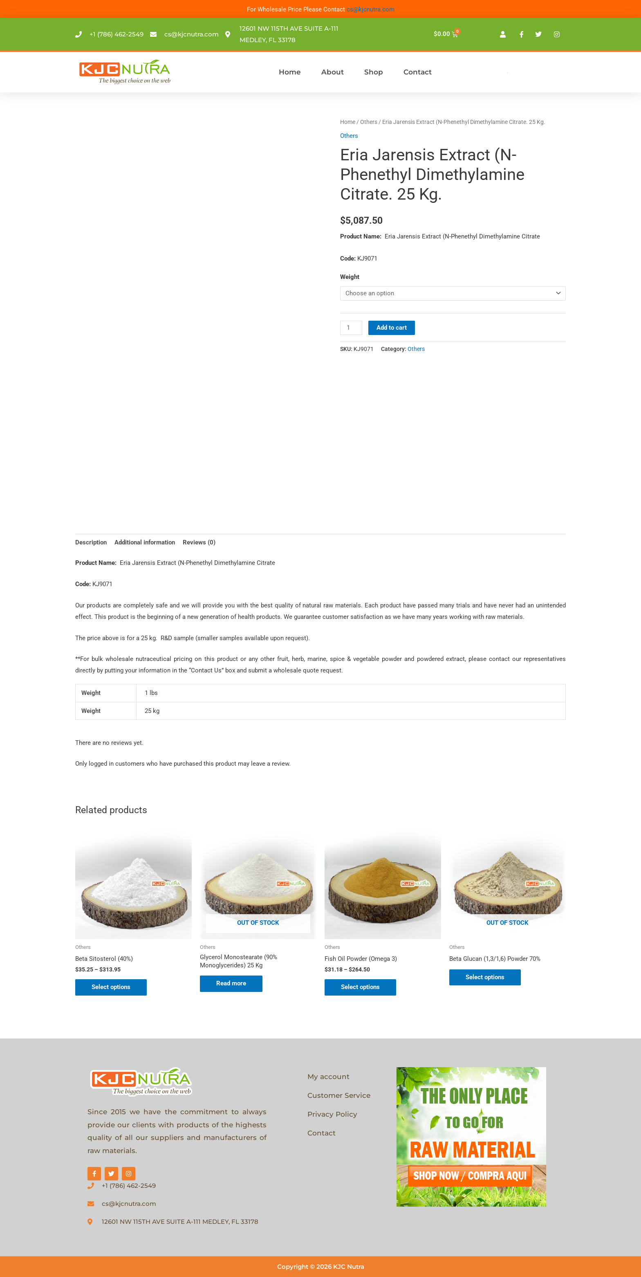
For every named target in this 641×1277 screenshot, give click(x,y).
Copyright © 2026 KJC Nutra (320, 1266)
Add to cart (392, 327)
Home (290, 72)
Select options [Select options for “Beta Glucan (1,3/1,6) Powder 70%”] (485, 977)
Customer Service (338, 1095)
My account (328, 1076)
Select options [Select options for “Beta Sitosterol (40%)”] (111, 987)
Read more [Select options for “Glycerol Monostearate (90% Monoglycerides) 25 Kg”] (231, 983)
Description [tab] (91, 542)
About (332, 72)
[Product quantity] (351, 328)
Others (368, 122)
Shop (373, 72)
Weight (349, 277)
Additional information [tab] (144, 542)
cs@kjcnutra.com (370, 9)
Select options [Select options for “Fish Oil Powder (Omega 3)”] (360, 987)
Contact (417, 72)
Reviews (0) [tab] (199, 542)
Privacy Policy (332, 1114)
